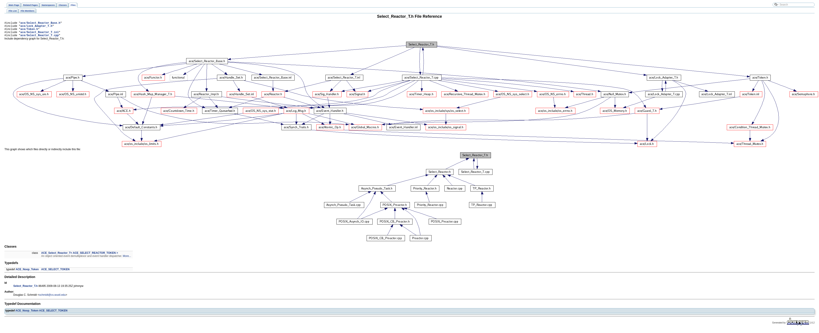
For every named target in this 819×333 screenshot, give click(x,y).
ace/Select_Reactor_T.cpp (39, 38)
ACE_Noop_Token (27, 272)
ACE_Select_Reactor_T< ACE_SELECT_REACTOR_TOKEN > (79, 256)
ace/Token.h (29, 31)
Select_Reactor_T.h (25, 289)
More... (127, 259)
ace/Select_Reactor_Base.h (40, 23)
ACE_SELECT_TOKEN (55, 272)
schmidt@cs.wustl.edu (52, 298)
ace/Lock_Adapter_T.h (36, 27)
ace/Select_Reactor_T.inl (39, 35)
